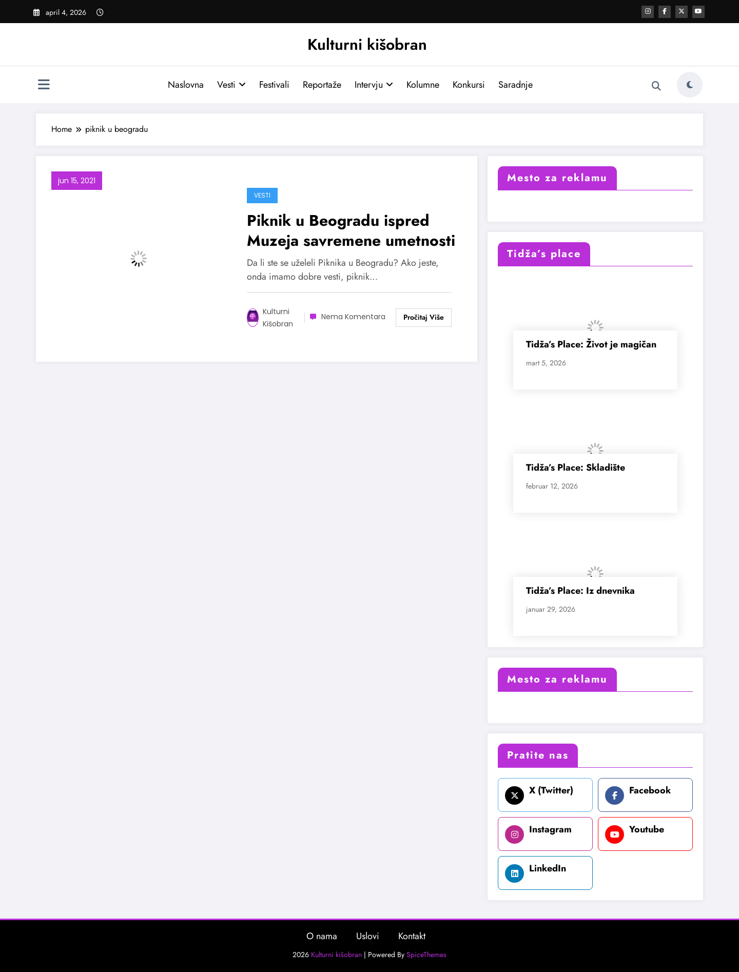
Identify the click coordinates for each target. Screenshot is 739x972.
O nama (321, 936)
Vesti (231, 84)
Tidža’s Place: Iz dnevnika (580, 590)
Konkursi (469, 84)
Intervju (374, 84)
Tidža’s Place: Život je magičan (591, 344)
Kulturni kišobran (367, 44)
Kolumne (422, 84)
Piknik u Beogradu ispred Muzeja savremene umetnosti (351, 230)
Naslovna (186, 84)
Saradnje (515, 84)
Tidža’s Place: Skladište (575, 467)
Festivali (274, 84)
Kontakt (411, 936)
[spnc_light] (690, 85)
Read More (424, 317)
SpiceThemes (426, 954)
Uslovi (367, 936)
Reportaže (322, 84)
